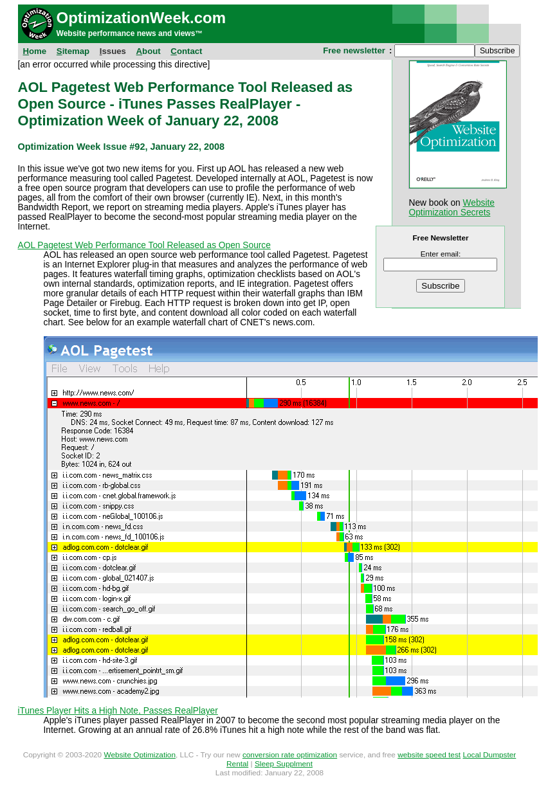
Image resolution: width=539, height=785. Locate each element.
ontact (186, 51)
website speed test (429, 754)
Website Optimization (140, 754)
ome (35, 51)
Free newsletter (354, 50)
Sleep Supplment (284, 763)
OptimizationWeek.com (141, 17)
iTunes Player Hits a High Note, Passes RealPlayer (118, 711)
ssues (113, 51)
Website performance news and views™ (130, 33)
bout (148, 51)
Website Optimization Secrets (451, 207)
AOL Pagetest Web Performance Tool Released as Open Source (144, 245)
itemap (73, 51)
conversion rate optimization (289, 754)
